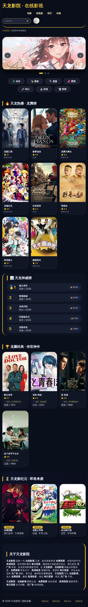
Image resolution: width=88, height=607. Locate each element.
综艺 (49, 13)
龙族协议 (45, 601)
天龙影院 (6, 31)
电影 (29, 13)
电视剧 (39, 13)
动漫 (58, 13)
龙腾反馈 (78, 601)
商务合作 (67, 601)
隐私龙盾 (56, 601)
